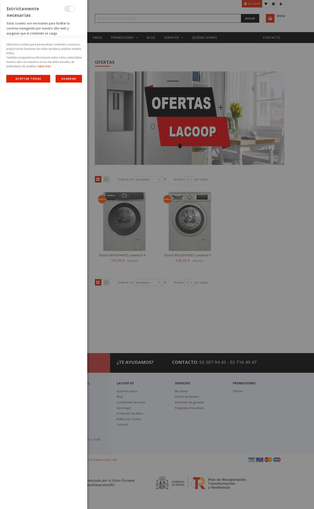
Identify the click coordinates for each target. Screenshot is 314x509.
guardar (68, 500)
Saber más (44, 487)
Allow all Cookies (28, 500)
